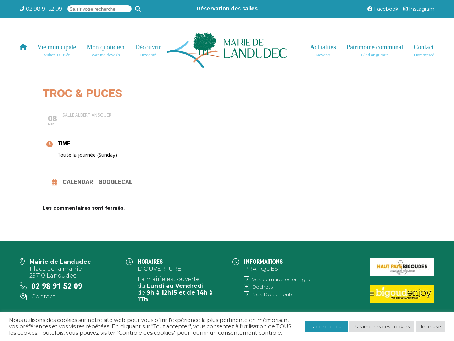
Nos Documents (272, 294)
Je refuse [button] (430, 326)
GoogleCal (115, 182)
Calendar (78, 182)
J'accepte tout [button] (326, 326)
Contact (43, 296)
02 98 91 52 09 (44, 9)
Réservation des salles (227, 8)
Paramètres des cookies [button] (382, 326)
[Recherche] (138, 9)
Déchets (262, 287)
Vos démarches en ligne (282, 279)
